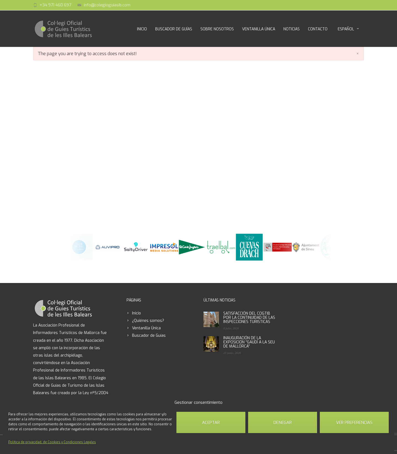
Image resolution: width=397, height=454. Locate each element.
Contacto (318, 29)
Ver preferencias (354, 422)
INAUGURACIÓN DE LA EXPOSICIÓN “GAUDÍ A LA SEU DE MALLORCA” (249, 342)
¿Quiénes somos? (148, 320)
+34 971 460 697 (55, 5)
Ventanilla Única (258, 29)
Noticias (291, 29)
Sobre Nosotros (217, 29)
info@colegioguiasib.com (107, 5)
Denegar (282, 422)
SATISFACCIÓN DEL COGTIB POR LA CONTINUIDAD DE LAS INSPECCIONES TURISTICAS (249, 317)
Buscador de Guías (173, 29)
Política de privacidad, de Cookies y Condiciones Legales (52, 442)
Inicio (142, 29)
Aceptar (211, 422)
